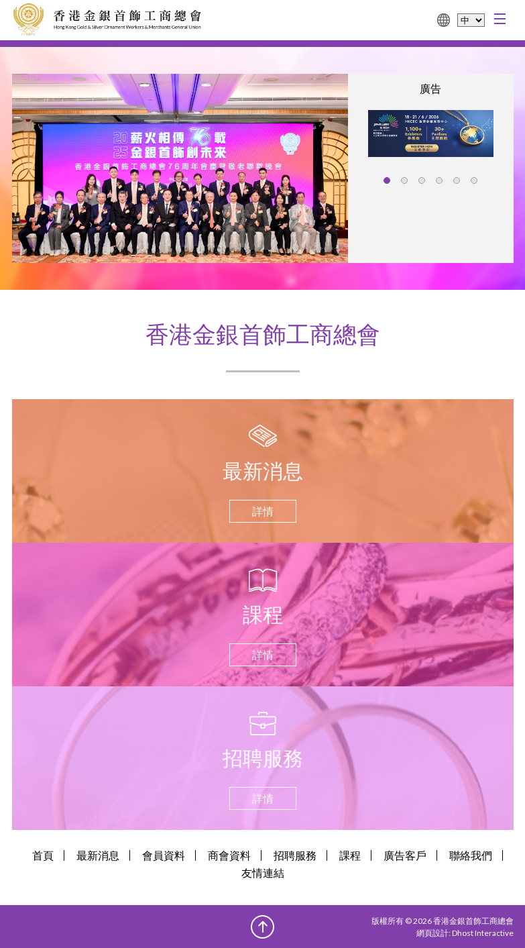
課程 (350, 855)
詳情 (263, 511)
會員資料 (163, 855)
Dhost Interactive (483, 933)
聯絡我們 (470, 855)
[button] (387, 180)
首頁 (43, 855)
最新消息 (97, 855)
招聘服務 (295, 855)
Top (262, 927)
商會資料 (229, 855)
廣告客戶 (405, 855)
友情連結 (262, 872)
